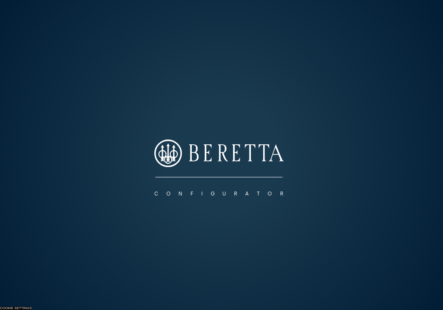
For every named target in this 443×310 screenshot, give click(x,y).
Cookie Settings (15, 308)
